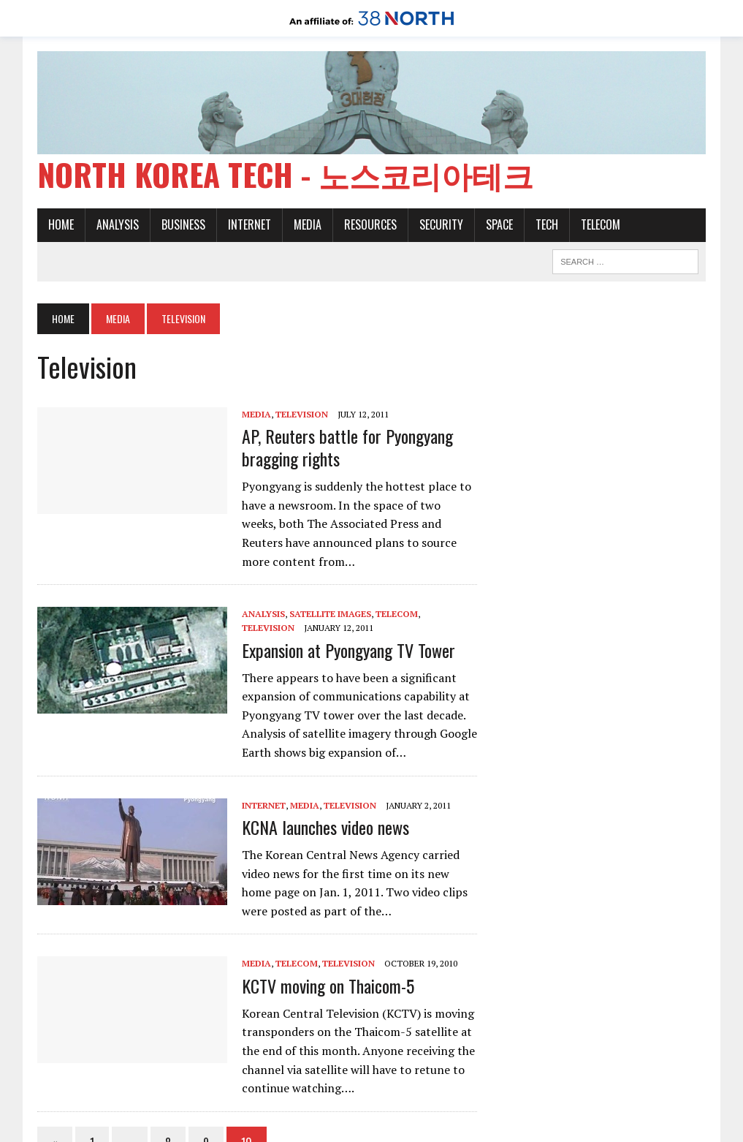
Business (183, 224)
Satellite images (330, 613)
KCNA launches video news (325, 827)
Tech (547, 224)
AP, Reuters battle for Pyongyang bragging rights (347, 447)
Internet (249, 224)
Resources (370, 224)
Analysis (117, 224)
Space (499, 224)
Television (301, 414)
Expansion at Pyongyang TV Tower (348, 650)
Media (307, 224)
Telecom (600, 224)
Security (441, 224)
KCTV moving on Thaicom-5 (328, 985)
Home (61, 224)
